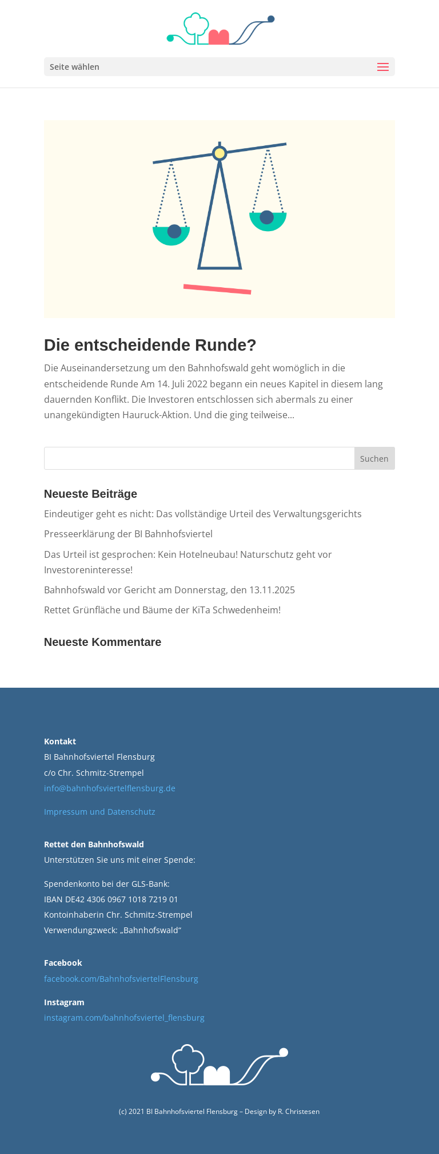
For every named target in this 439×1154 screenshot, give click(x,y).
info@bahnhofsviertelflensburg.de (109, 788)
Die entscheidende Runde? (150, 345)
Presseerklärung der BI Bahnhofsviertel (128, 534)
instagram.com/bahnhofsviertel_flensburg (124, 1017)
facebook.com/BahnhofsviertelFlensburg (121, 978)
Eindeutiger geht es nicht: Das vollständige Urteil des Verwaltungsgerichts (203, 513)
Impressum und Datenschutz (99, 811)
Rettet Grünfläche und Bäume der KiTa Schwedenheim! (162, 610)
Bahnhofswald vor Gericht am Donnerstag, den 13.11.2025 (169, 590)
